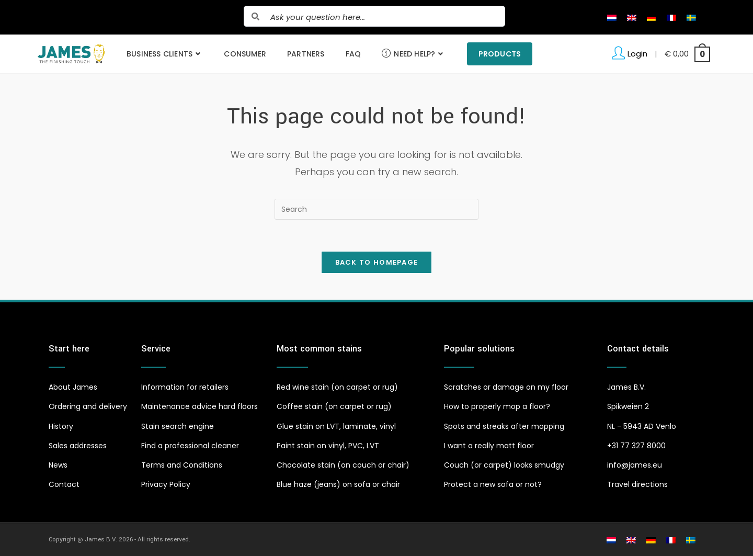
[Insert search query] (376, 209)
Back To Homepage (376, 262)
